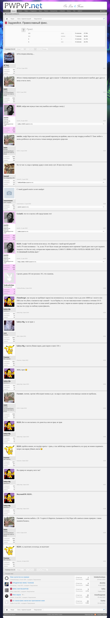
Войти (102, 11)
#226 (104, 203)
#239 (104, 532)
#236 (104, 460)
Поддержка (33, 11)
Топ (74, 11)
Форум (13, 11)
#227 (104, 228)
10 (30, 49)
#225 (104, 179)
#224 (104, 150)
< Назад (18, 49)
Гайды (26, 11)
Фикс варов (16, 595)
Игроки (20, 11)
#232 (104, 360)
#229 (104, 288)
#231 (104, 336)
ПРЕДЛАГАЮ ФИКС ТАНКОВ (23, 583)
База (40, 11)
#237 (104, 484)
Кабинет (80, 11)
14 (40, 49)
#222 (104, 92)
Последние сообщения (12, 13)
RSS (95, 614)
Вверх (104, 614)
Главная (7, 11)
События (62, 11)
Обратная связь (89, 614)
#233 (104, 384)
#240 (104, 561)
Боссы (69, 11)
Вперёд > (44, 49)
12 (35, 49)
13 (37, 49)
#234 (104, 408)
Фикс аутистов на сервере (19, 577)
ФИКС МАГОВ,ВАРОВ (20, 589)
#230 (104, 312)
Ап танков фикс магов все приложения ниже (28, 600)
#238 (104, 508)
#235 (104, 436)
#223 (104, 120)
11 (32, 49)
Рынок (46, 11)
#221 (104, 68)
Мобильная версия (9, 614)
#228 (104, 258)
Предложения (37, 579)
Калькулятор (53, 11)
